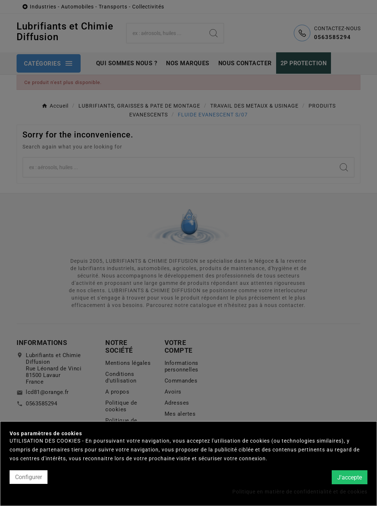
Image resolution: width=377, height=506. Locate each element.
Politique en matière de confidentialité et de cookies (299, 492)
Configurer (28, 477)
